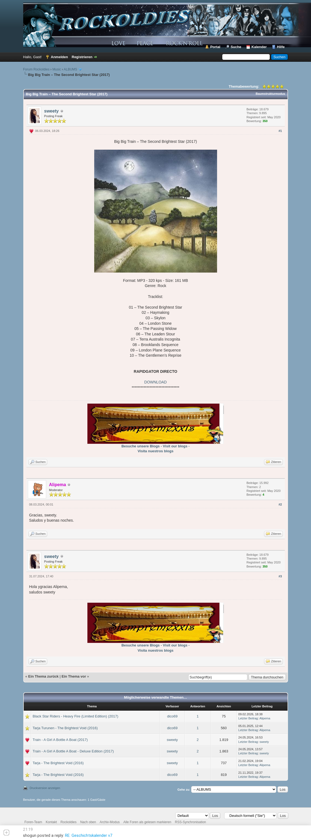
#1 (280, 130)
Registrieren (82, 57)
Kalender (259, 47)
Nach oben (88, 822)
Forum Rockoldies (36, 69)
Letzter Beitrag (248, 718)
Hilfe (281, 47)
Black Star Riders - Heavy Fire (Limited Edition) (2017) (76, 716)
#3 (280, 576)
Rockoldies (69, 822)
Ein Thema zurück (43, 676)
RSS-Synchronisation (190, 822)
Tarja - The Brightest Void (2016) (58, 763)
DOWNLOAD (155, 382)
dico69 (172, 716)
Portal (215, 47)
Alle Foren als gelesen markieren (147, 822)
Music (56, 69)
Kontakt (51, 822)
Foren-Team (33, 822)
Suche (235, 47)
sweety (51, 111)
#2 (280, 504)
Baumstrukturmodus (270, 93)
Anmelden (59, 57)
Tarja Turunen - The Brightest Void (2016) (65, 728)
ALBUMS (70, 69)
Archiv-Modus (110, 822)
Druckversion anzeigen (45, 788)
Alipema (264, 718)
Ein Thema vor (73, 676)
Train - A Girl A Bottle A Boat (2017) (60, 740)
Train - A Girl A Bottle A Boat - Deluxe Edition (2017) (73, 751)
